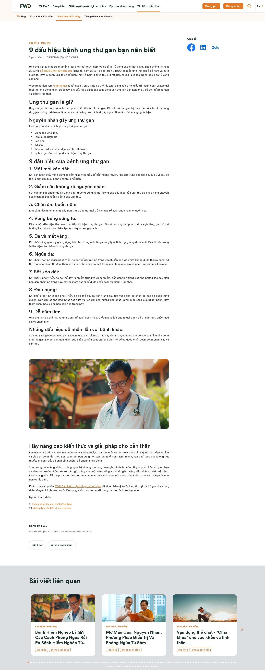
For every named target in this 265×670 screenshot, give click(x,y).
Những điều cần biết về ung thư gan (51, 508)
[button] (44, 6)
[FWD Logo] (25, 6)
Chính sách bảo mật (214, 140)
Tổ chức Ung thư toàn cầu (56, 70)
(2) (50, 508)
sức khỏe (37, 545)
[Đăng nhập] (233, 6)
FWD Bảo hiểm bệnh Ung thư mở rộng (78, 486)
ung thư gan (60, 85)
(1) (50, 504)
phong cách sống (62, 545)
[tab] (21, 16)
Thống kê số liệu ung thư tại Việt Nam (52, 504)
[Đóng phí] (211, 6)
